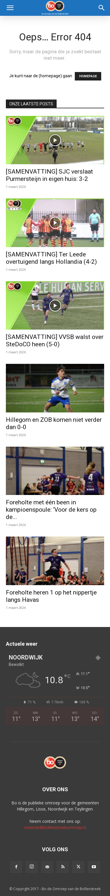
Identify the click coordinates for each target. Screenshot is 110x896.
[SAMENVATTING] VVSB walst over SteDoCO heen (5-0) (55, 340)
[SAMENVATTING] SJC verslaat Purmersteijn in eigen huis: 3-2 (49, 175)
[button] (10, 8)
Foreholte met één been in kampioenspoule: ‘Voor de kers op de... (51, 509)
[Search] (102, 8)
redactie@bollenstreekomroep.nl (55, 827)
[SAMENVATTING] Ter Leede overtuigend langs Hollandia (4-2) (51, 258)
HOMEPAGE (88, 76)
